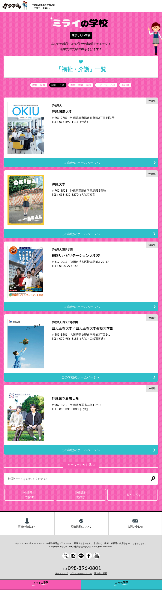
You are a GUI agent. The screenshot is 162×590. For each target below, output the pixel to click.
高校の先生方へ (27, 526)
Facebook (89, 555)
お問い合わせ (135, 526)
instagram (73, 555)
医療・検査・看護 (80, 85)
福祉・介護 (57, 85)
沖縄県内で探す (29, 495)
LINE (81, 555)
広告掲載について (81, 526)
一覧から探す (132, 495)
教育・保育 (38, 85)
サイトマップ (61, 573)
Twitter (65, 555)
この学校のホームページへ (80, 163)
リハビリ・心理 (106, 85)
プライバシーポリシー (81, 573)
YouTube (96, 555)
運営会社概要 (100, 573)
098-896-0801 (84, 568)
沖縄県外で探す (81, 495)
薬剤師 (125, 85)
